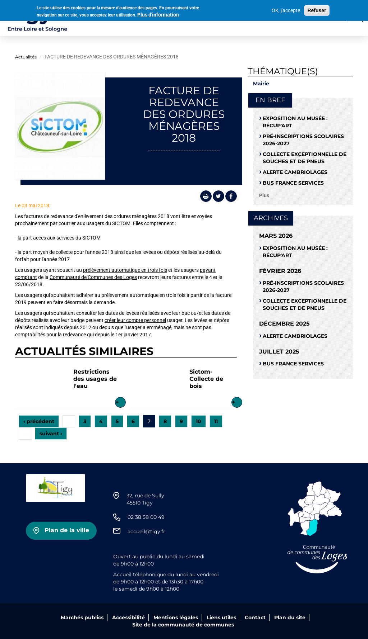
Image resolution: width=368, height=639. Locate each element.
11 (216, 421)
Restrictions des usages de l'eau (95, 378)
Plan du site (289, 617)
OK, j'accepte (286, 9)
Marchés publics (82, 617)
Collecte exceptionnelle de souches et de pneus (304, 158)
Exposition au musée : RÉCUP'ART (295, 122)
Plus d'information (158, 13)
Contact (255, 617)
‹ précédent (38, 421)
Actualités (26, 57)
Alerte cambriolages (295, 172)
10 (198, 421)
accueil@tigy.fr (146, 531)
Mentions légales (175, 617)
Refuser (316, 9)
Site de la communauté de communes (183, 624)
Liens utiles (221, 617)
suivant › (51, 433)
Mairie (261, 83)
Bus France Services (293, 183)
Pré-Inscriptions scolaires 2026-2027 (303, 140)
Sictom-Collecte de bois (206, 378)
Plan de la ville (67, 530)
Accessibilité (128, 617)
